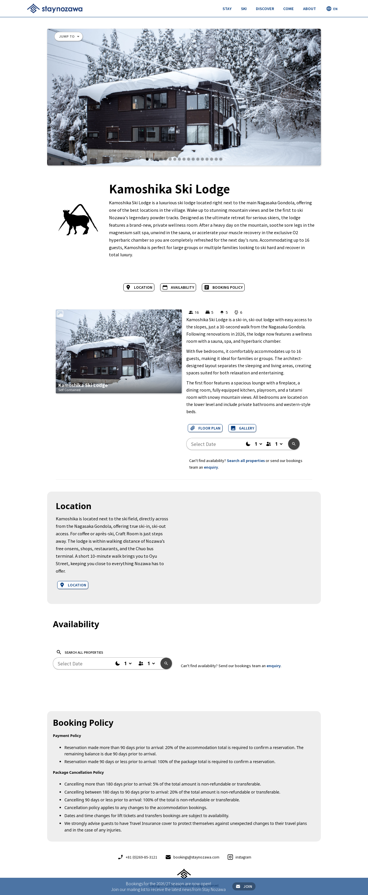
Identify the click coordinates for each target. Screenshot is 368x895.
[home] (54, 8)
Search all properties (246, 460)
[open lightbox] (184, 97)
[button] (227, 8)
